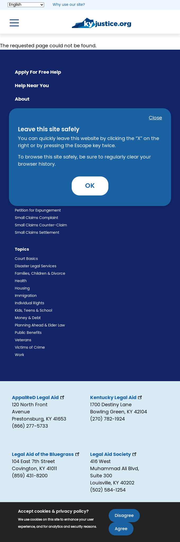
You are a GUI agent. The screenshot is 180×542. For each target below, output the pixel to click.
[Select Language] (26, 4)
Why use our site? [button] (69, 5)
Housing (22, 288)
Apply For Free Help (38, 72)
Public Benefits (28, 333)
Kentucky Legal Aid (116, 397)
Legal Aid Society (113, 454)
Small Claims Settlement (37, 233)
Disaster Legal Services (35, 266)
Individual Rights (29, 303)
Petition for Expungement (38, 210)
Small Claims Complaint (36, 218)
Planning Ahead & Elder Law (40, 325)
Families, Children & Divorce (40, 273)
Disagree (124, 516)
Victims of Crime (30, 347)
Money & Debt (28, 318)
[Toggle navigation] (11, 23)
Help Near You (32, 85)
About (22, 99)
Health (21, 281)
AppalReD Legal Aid (38, 397)
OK (90, 186)
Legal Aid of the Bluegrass (46, 454)
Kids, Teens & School (33, 310)
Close (155, 118)
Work (19, 355)
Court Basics (26, 259)
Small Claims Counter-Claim (41, 225)
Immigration (26, 296)
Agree (121, 529)
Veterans (23, 340)
